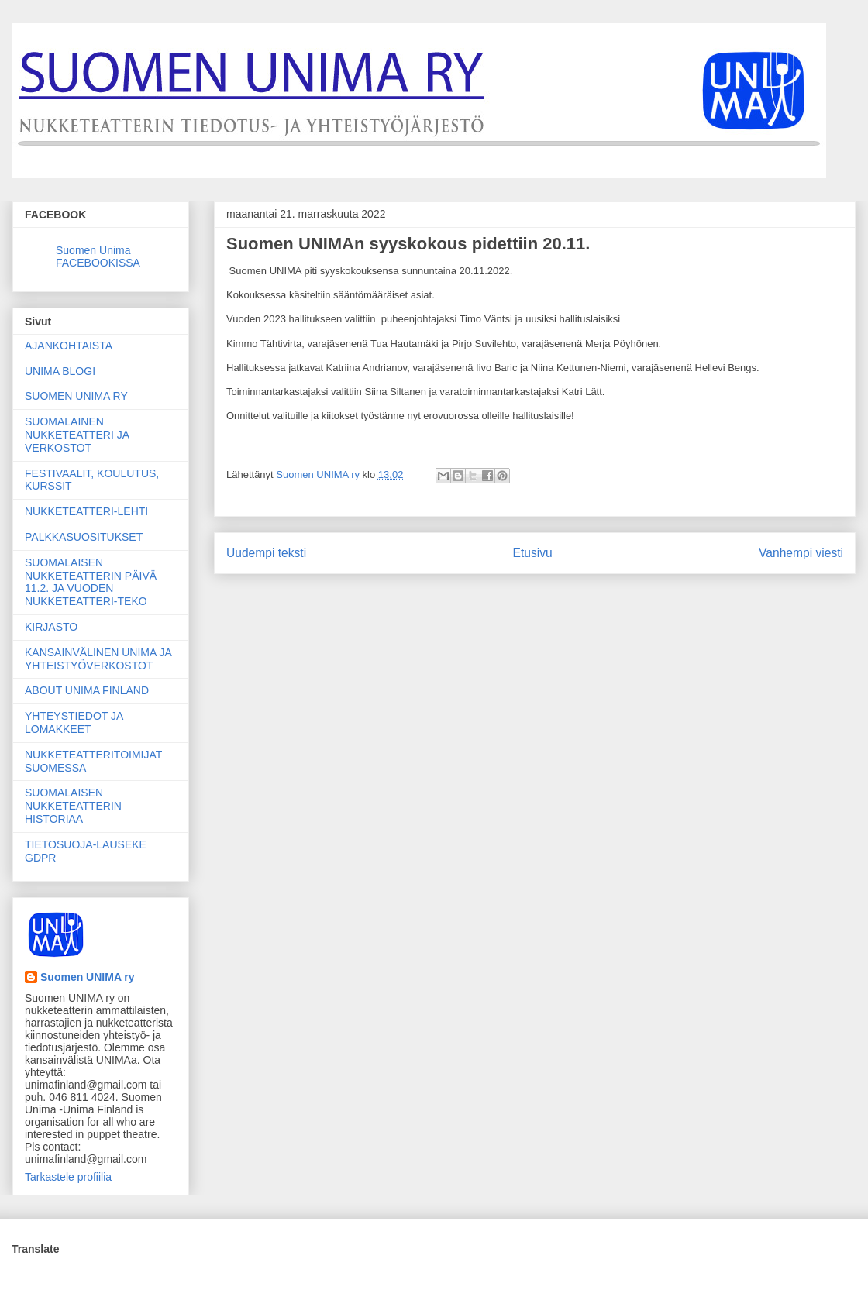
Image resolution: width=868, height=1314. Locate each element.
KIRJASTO (51, 627)
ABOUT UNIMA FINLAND (87, 690)
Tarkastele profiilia (68, 1177)
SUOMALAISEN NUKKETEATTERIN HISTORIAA (73, 805)
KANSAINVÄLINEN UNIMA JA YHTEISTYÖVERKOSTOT (98, 659)
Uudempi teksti (266, 552)
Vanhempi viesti (801, 552)
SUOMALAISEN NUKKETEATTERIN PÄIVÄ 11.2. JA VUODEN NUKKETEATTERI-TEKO (91, 581)
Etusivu (533, 552)
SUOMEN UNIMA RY (76, 396)
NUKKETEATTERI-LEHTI (86, 511)
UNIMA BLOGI (60, 371)
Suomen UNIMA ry (87, 977)
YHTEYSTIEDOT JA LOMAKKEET (74, 722)
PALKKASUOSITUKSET (84, 537)
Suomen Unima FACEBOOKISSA (98, 256)
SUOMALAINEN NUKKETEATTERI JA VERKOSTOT (77, 434)
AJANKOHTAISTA (68, 345)
